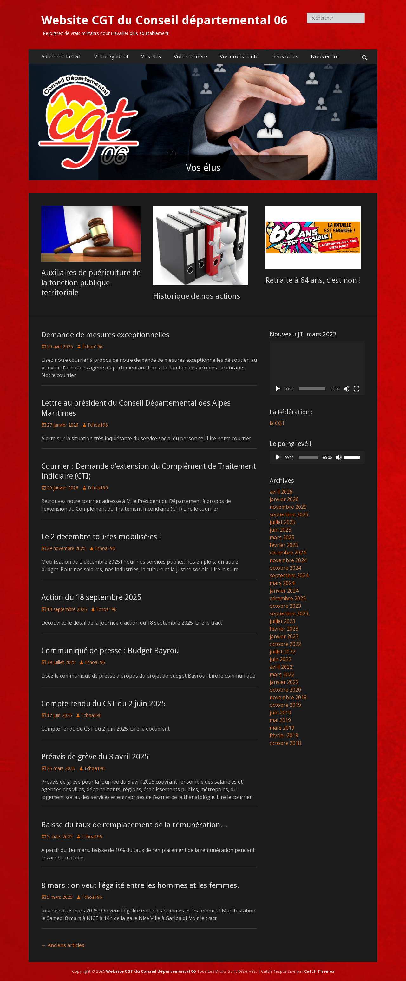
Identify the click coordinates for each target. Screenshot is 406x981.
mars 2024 (282, 583)
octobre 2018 (285, 742)
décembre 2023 (288, 598)
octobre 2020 (285, 689)
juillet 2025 (282, 522)
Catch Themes (319, 971)
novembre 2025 (288, 506)
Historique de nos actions (196, 296)
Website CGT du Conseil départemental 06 (164, 20)
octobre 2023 (285, 605)
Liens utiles (284, 56)
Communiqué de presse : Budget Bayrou (110, 650)
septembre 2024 (289, 575)
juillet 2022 (282, 651)
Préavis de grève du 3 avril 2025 (94, 756)
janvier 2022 (284, 682)
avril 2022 (281, 666)
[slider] (308, 457)
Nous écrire (325, 56)
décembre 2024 (288, 552)
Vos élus (151, 56)
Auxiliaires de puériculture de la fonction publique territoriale (91, 282)
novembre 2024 (288, 560)
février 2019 (284, 735)
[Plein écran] (356, 389)
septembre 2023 (289, 613)
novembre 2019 (288, 697)
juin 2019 (280, 712)
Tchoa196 (92, 346)
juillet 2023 (282, 621)
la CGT (277, 423)
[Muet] (346, 389)
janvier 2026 (284, 499)
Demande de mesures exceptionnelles (105, 334)
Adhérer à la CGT (61, 56)
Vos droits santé (239, 56)
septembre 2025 (289, 514)
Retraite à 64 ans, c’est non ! (313, 280)
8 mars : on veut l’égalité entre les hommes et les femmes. (140, 885)
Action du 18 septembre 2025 (91, 597)
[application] (317, 368)
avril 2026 (281, 491)
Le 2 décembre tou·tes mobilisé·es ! (101, 536)
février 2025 (284, 544)
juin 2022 (280, 659)
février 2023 (284, 628)
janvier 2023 (284, 636)
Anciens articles (62, 945)
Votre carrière (190, 56)
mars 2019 (282, 727)
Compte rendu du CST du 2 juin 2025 (103, 703)
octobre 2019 (285, 704)
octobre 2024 (285, 567)
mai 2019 (280, 720)
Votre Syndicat (111, 56)
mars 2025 (282, 537)
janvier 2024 (284, 590)
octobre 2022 (285, 643)
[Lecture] (278, 389)
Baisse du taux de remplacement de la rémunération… (134, 824)
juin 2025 (280, 529)
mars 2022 (282, 674)
